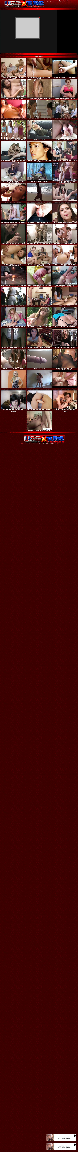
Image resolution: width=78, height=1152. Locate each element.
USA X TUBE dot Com (54, 0)
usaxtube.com (22, 443)
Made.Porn (63, 2)
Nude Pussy (52, 3)
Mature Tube (49, 2)
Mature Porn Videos (56, 2)
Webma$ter (56, 443)
